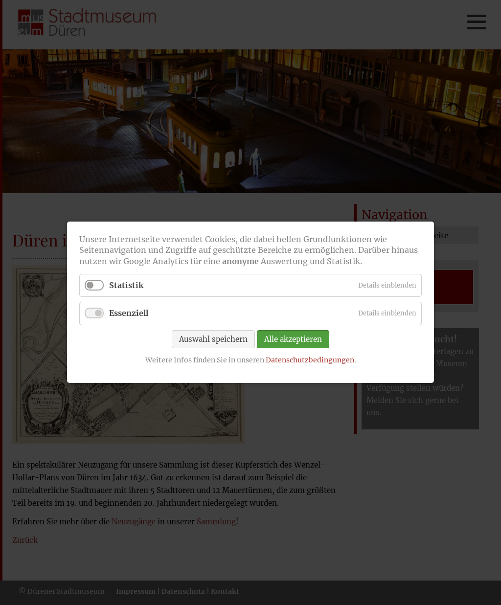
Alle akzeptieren (293, 339)
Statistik (126, 286)
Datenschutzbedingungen (310, 360)
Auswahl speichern (213, 339)
